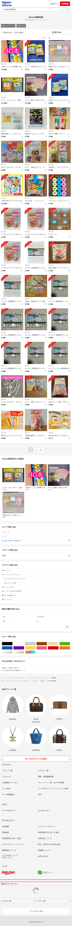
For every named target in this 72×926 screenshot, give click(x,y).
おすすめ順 (19, 32)
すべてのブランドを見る (36, 759)
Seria (36, 555)
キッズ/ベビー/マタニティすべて (37, 579)
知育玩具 (21, 26)
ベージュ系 (58, 644)
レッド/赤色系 (58, 648)
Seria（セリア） (8, 26)
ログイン (54, 4)
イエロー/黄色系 (35, 648)
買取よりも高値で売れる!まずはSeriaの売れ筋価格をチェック (36, 669)
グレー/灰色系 (35, 644)
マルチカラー (35, 652)
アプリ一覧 (41, 901)
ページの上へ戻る (36, 911)
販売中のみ (6, 32)
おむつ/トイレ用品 (37, 583)
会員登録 (65, 4)
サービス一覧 (6, 901)
